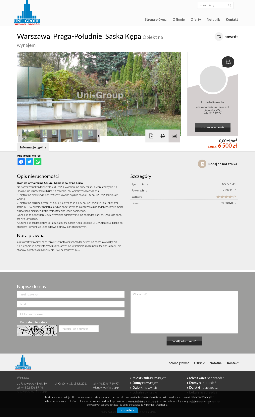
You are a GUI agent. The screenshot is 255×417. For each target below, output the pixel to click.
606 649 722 (213, 110)
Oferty (195, 19)
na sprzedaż (206, 378)
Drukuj (163, 136)
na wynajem (149, 378)
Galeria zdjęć (174, 136)
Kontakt (232, 19)
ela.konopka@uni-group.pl (212, 107)
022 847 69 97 (213, 112)
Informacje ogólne (33, 147)
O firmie (179, 19)
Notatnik (213, 19)
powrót (231, 36)
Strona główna (156, 19)
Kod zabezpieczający (33, 322)
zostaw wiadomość (212, 127)
